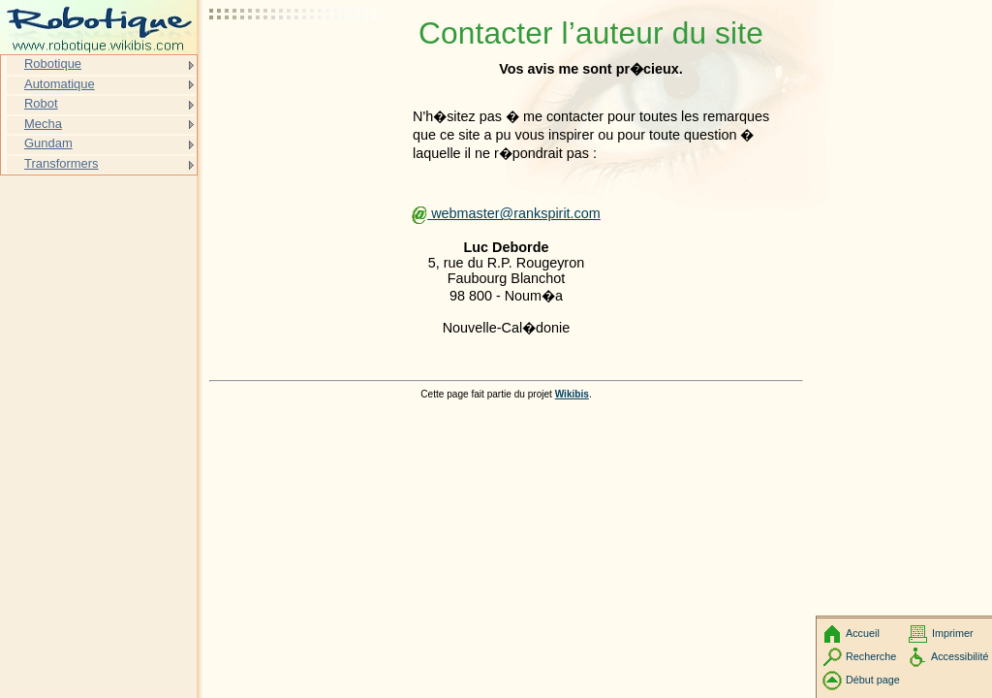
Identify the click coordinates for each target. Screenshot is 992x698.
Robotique (52, 63)
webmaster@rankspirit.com (506, 213)
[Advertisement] (296, 63)
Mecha (43, 123)
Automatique (59, 84)
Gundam (48, 143)
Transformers (61, 163)
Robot (41, 103)
